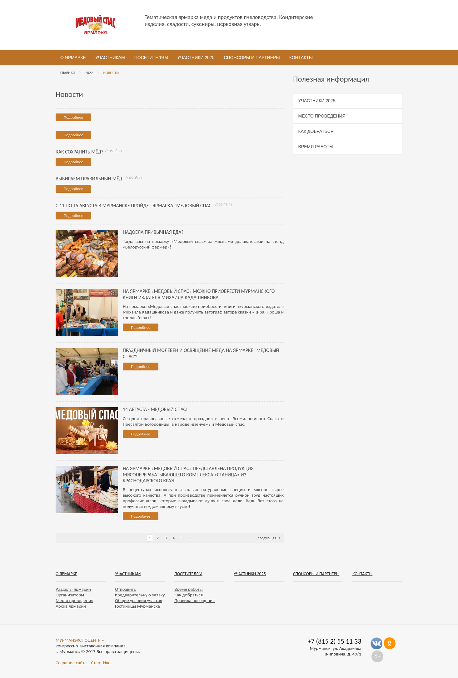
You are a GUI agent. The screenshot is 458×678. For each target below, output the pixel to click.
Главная (67, 73)
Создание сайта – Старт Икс (83, 662)
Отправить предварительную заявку (140, 592)
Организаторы (70, 595)
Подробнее (73, 117)
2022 (89, 73)
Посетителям (151, 57)
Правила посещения (194, 600)
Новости (111, 73)
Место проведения (322, 115)
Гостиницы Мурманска (137, 606)
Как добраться (316, 131)
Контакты (301, 57)
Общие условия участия (138, 600)
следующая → (269, 538)
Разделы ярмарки (73, 589)
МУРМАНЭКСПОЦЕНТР (78, 640)
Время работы (315, 146)
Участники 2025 (196, 57)
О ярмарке (73, 57)
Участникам (110, 57)
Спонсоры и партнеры (252, 57)
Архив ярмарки (71, 606)
